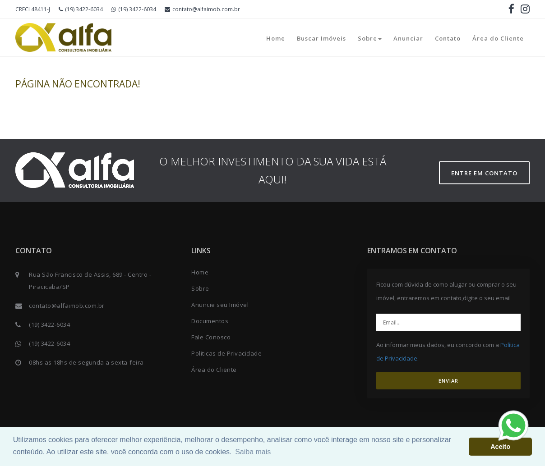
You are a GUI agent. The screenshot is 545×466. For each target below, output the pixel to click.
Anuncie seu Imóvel (220, 305)
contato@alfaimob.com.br (202, 9)
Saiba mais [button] (253, 452)
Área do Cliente (498, 38)
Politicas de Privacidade (226, 353)
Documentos (209, 321)
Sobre (370, 38)
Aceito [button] (500, 446)
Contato (448, 38)
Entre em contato (484, 173)
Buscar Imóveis (321, 38)
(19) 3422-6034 (81, 9)
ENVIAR (448, 380)
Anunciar (408, 38)
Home (275, 38)
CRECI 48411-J (32, 9)
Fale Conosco (211, 337)
